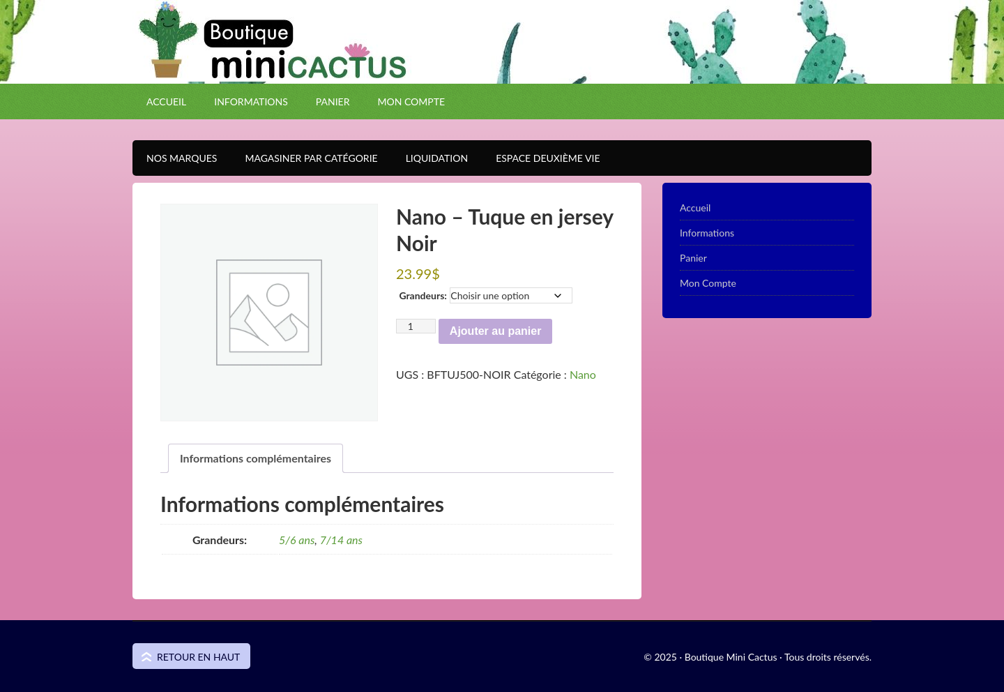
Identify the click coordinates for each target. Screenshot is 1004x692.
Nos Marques (174, 158)
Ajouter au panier (496, 331)
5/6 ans (296, 539)
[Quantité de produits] (416, 326)
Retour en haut (198, 657)
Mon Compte (411, 101)
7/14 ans (341, 539)
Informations (251, 101)
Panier (333, 101)
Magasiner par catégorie (304, 158)
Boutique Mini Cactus (502, 66)
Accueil (166, 101)
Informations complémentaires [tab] (255, 458)
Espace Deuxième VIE (541, 158)
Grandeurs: (422, 295)
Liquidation (430, 158)
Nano (583, 374)
